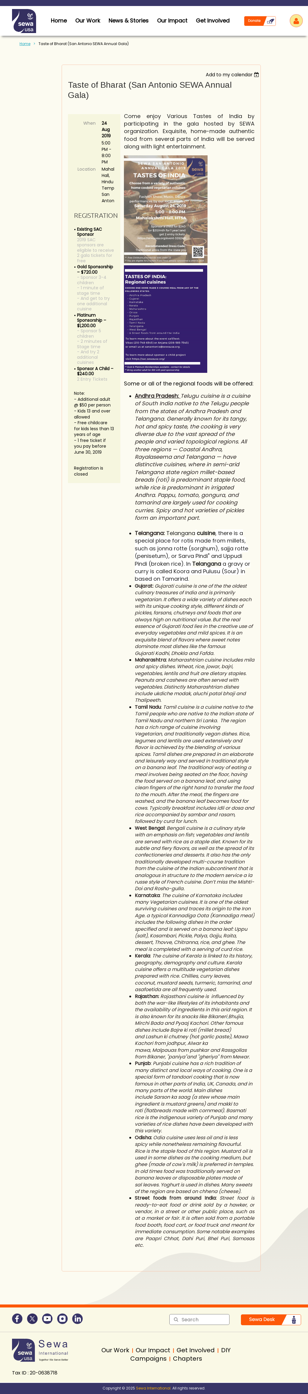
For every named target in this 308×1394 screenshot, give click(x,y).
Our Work (87, 20)
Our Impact (172, 20)
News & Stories (129, 20)
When (89, 123)
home (59, 20)
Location (87, 169)
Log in (296, 20)
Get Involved (212, 20)
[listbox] (233, 74)
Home (25, 43)
